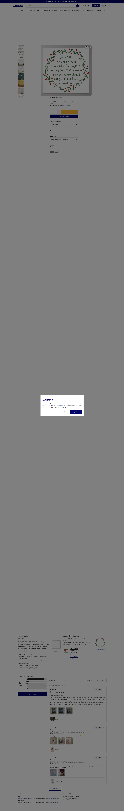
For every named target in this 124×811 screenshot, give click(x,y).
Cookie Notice (61, 405)
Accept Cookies (76, 412)
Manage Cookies (63, 412)
